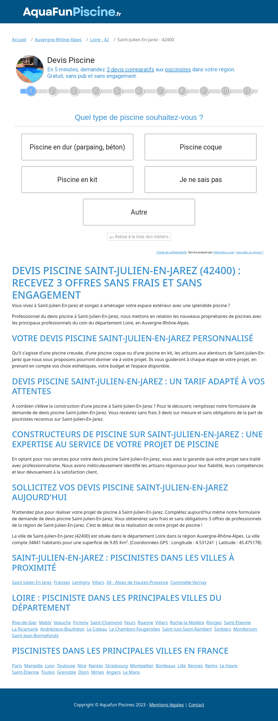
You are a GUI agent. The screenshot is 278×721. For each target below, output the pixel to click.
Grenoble (66, 672)
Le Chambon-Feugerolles (134, 629)
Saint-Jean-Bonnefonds (35, 636)
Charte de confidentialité (171, 252)
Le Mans (131, 672)
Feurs (129, 623)
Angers (113, 672)
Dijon (83, 672)
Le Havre (229, 666)
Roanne (145, 623)
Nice (81, 666)
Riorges (214, 623)
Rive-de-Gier (24, 623)
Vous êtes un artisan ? (249, 252)
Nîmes (97, 672)
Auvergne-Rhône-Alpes (58, 40)
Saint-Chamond (106, 623)
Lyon (50, 666)
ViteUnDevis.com (223, 252)
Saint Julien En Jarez (32, 582)
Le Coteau (97, 629)
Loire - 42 (99, 40)
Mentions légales (166, 705)
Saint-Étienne (237, 623)
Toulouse (66, 666)
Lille (182, 666)
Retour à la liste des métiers (139, 236)
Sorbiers (222, 629)
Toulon (48, 672)
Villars (98, 582)
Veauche (62, 623)
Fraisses (62, 582)
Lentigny (81, 582)
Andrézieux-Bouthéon (62, 629)
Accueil (19, 40)
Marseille (33, 666)
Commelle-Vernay (188, 582)
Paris (17, 666)
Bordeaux (166, 666)
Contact (196, 705)
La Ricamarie (25, 629)
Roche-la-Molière (187, 623)
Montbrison (245, 629)
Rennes (195, 666)
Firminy (80, 623)
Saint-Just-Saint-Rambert (187, 629)
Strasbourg (116, 666)
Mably (45, 623)
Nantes (96, 666)
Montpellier (142, 666)
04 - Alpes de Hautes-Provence (137, 582)
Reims (211, 666)
